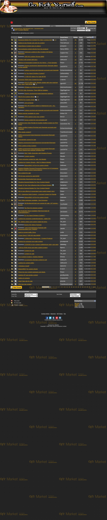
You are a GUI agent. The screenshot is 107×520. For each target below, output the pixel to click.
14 (73, 287)
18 (82, 287)
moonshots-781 (65, 124)
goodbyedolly (64, 275)
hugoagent (63, 120)
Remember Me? (91, 28)
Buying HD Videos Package (33, 225)
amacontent (64, 56)
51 (89, 287)
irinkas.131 (63, 113)
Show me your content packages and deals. (31, 272)
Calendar (82, 26)
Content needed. (29, 156)
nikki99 (62, 228)
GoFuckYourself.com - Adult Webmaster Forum (23, 28)
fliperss (62, 247)
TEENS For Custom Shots (26, 100)
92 (75, 83)
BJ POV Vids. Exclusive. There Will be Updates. (33, 90)
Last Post (89, 37)
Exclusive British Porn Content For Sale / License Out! (35, 40)
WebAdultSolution (65, 87)
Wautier (62, 156)
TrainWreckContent (66, 132)
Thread (20, 37)
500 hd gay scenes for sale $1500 (28, 176)
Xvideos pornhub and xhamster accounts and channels (41, 70)
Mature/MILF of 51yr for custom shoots (36, 165)
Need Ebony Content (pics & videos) (29, 46)
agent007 (63, 83)
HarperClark (64, 145)
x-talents (63, 79)
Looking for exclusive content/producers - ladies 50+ (34, 218)
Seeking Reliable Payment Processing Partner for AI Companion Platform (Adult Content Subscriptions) (38, 169)
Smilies (76, 304)
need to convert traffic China (27, 232)
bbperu (62, 200)
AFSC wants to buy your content (34, 116)
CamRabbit (63, 204)
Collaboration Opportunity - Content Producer (38, 238)
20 (87, 287)
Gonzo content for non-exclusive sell (35, 120)
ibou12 (62, 116)
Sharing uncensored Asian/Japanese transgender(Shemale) (36, 142)
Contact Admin (45, 313)
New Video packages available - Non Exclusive (32, 200)
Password (73, 30)
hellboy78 (63, 260)
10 (75, 211)
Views (80, 37)
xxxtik (62, 232)
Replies (75, 37)
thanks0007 (64, 169)
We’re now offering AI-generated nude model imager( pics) (36, 191)
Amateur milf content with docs (27, 59)
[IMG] (76, 306)
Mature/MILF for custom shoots (28, 269)
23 (75, 90)
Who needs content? (24, 132)
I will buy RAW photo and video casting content (32, 247)
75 (75, 40)
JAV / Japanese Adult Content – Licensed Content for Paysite (37, 194)
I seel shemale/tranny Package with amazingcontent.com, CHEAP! (32, 228)
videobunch (63, 106)
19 (85, 287)
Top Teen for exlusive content (33, 208)
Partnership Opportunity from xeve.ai (29, 179)
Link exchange (28, 103)
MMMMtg (63, 244)
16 (78, 287)
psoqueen (63, 46)
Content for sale (29, 250)
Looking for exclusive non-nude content (30, 241)
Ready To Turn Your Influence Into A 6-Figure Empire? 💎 (36, 185)
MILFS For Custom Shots (26, 96)
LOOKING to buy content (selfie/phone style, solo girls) (41, 244)
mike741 (63, 218)
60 (75, 100)
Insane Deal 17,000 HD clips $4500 (29, 235)
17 (75, 228)
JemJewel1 (63, 211)
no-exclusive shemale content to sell (35, 260)
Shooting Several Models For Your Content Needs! (34, 182)
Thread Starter (64, 37)
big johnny (63, 40)
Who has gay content (24, 284)
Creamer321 (64, 278)
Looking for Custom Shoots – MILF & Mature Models (34, 162)
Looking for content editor (26, 263)
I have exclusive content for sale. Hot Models (32, 159)
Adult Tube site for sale (25, 281)
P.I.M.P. (62, 269)
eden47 (62, 153)
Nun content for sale (24, 173)
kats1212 (63, 266)
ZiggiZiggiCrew (65, 90)
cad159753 (63, 66)
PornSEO (63, 225)
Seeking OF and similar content (28, 275)
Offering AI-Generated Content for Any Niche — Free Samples (37, 62)
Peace (62, 62)
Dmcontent (63, 139)
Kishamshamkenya (66, 70)
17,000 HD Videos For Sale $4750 (35, 76)
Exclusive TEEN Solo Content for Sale (30, 79)
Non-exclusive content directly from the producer (33, 49)
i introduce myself (23, 266)
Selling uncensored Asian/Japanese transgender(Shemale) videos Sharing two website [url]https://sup (36, 149)
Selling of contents (24, 278)
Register (23, 26)
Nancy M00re (64, 49)
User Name (73, 28)
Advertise (53, 313)
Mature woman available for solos (28, 113)
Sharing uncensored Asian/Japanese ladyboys (38, 93)
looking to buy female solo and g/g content (31, 43)
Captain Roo (64, 53)
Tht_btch (63, 221)
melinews (63, 165)
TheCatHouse (64, 43)
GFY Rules (53, 26)
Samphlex (63, 185)
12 (75, 59)
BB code (77, 303)
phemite (62, 281)
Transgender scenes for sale (27, 139)
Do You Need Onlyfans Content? (34, 73)
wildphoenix (64, 182)
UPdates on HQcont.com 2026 (33, 87)
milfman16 (63, 59)
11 (75, 49)
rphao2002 (63, 103)
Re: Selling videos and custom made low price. (32, 221)
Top (65, 313)
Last (94, 287)
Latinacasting (64, 73)
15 (76, 287)
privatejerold (64, 241)
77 (75, 96)
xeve (61, 179)
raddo (62, 194)
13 (75, 62)
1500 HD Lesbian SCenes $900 (34, 56)
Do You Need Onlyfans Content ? (34, 215)
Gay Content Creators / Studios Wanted (30, 257)
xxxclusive (63, 208)
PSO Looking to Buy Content (27, 145)
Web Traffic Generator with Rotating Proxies (38, 153)
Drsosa (62, 257)
